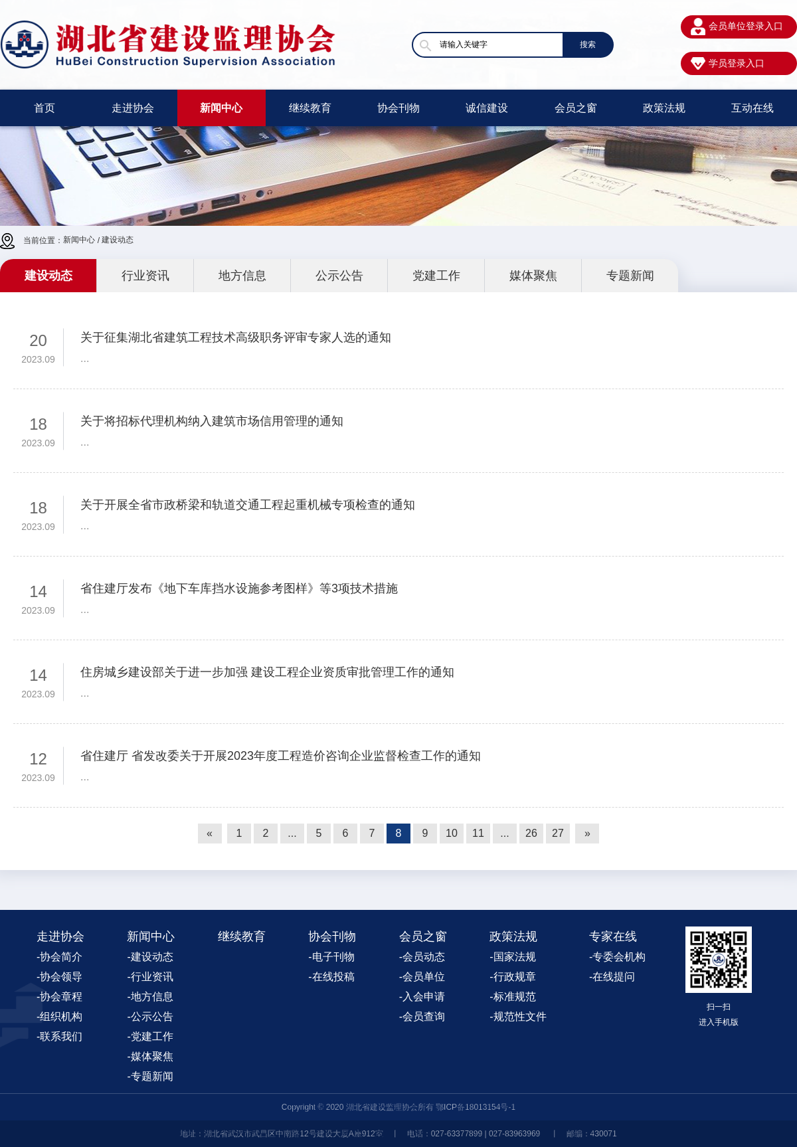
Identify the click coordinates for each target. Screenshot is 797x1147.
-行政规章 (512, 976)
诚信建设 (487, 108)
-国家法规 (512, 956)
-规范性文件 (517, 1016)
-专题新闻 (150, 1076)
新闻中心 (221, 108)
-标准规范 (512, 996)
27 (558, 833)
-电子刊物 (331, 956)
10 (452, 833)
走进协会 (133, 108)
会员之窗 (576, 108)
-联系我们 (59, 1036)
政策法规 (664, 108)
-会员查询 (422, 1016)
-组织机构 (59, 1016)
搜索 (588, 44)
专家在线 (613, 936)
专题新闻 (630, 275)
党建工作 (436, 275)
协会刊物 (398, 108)
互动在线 (752, 108)
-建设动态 (150, 956)
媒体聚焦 (533, 275)
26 (531, 833)
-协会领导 (59, 976)
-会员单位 (422, 976)
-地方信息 (150, 996)
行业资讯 (145, 275)
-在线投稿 (331, 976)
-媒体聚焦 (150, 1056)
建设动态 (117, 239)
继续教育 (310, 108)
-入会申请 (422, 996)
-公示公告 (150, 1016)
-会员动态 (422, 956)
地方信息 (242, 275)
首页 (44, 108)
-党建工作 (150, 1036)
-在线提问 (612, 976)
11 (478, 833)
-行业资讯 (150, 976)
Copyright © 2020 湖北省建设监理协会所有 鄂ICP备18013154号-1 (398, 1107)
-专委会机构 (617, 956)
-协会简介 (59, 956)
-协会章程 (59, 996)
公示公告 (339, 275)
